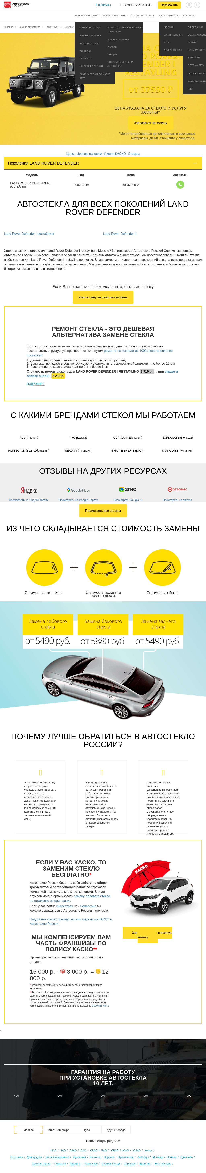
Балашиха (16, 1157)
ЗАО (63, 1150)
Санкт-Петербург (58, 1130)
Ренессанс (88, 906)
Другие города (116, 1130)
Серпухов (130, 1163)
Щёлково (144, 1163)
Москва (28, 1130)
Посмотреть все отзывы (103, 510)
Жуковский (79, 1157)
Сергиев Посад (111, 1163)
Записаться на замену (150, 123)
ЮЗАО (137, 1150)
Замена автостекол (86, 16)
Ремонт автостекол (114, 16)
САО (83, 1150)
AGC (29, 437)
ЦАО (53, 1150)
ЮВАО (115, 1150)
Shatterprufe (127, 450)
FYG (78, 437)
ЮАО (126, 1150)
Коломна (95, 1157)
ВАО (104, 1150)
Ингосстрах (64, 906)
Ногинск (172, 1157)
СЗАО (73, 1150)
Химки (148, 1150)
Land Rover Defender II (119, 233)
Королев (109, 1157)
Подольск (60, 1163)
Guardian (127, 437)
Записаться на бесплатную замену (152, 935)
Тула (87, 1130)
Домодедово (34, 1157)
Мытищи (158, 1157)
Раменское (91, 1163)
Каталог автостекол (142, 16)
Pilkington (28, 450)
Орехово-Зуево (41, 1163)
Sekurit (78, 450)
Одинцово (186, 1157)
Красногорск (125, 1157)
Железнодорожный (57, 1157)
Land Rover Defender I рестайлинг (29, 233)
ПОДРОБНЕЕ (35, 383)
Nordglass (177, 437)
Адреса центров (169, 16)
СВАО (93, 1150)
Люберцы (143, 1157)
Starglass (177, 450)
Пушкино (75, 1163)
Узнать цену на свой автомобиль (103, 297)
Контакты (188, 16)
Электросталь (162, 1163)
